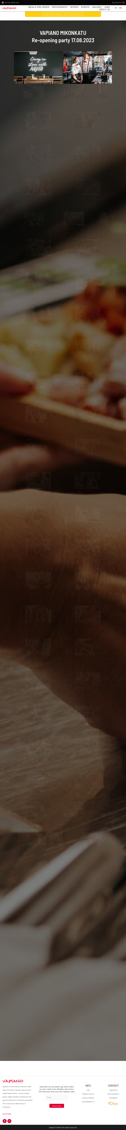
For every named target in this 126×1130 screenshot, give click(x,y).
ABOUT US (104, 9)
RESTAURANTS (59, 7)
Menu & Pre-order (38, 7)
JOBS (107, 7)
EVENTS (85, 7)
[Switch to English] (120, 8)
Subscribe (56, 1106)
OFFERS (74, 7)
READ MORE (7, 1114)
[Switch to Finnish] (115, 8)
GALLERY (97, 7)
